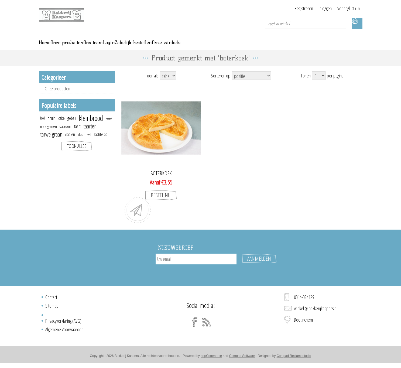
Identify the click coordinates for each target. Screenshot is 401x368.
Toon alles (77, 153)
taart (77, 134)
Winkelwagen (357, 23)
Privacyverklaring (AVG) (63, 323)
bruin (51, 125)
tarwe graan (51, 142)
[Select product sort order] (251, 83)
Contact (51, 299)
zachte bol (101, 142)
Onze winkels (271, 46)
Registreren (291, 8)
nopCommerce (211, 358)
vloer (81, 142)
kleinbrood (91, 126)
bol (42, 125)
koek (109, 125)
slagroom (65, 134)
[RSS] (206, 324)
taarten (90, 134)
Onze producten (57, 96)
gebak (71, 126)
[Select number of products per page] (318, 83)
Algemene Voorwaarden (64, 331)
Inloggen (318, 8)
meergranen (48, 134)
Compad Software (242, 358)
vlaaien (70, 142)
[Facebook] (194, 324)
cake (61, 126)
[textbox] (305, 23)
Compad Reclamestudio (294, 358)
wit (89, 142)
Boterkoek (161, 181)
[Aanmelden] (196, 266)
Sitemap (52, 308)
